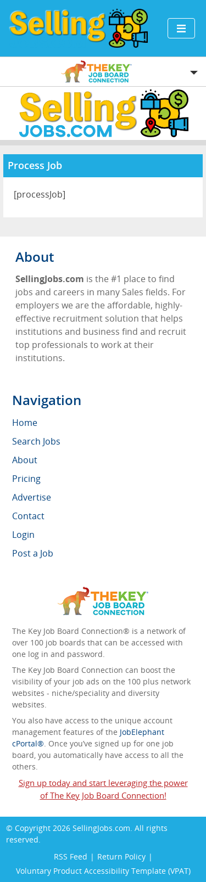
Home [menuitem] (24, 423)
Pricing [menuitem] (26, 479)
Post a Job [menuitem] (32, 553)
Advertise (31, 497)
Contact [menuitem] (28, 516)
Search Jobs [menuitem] (36, 441)
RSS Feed (70, 856)
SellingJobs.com (101, 828)
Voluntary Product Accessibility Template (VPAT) (103, 871)
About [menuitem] (24, 460)
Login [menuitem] (23, 535)
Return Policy (121, 856)
